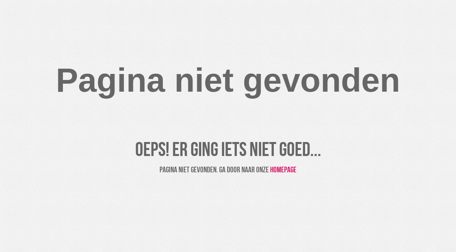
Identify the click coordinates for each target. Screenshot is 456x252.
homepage (283, 170)
